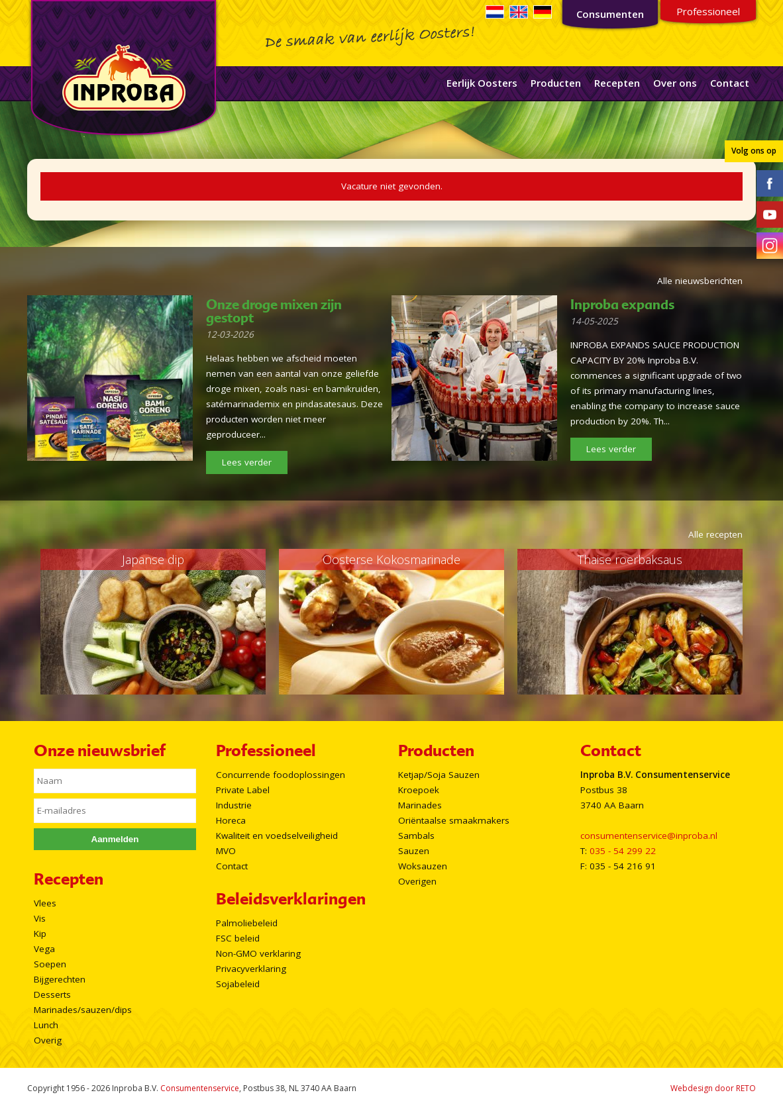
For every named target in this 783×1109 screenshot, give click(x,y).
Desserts (52, 994)
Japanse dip (153, 559)
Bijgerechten (59, 979)
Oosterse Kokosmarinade (391, 559)
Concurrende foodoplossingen (280, 775)
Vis (40, 918)
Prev (57, 621)
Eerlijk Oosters (481, 82)
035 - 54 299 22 (623, 851)
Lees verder (247, 462)
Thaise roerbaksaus (630, 559)
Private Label (243, 790)
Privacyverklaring (251, 969)
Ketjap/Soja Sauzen (439, 775)
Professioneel (708, 11)
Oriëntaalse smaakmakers (453, 820)
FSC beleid (238, 938)
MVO (226, 851)
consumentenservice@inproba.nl (648, 836)
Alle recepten (715, 534)
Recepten (617, 82)
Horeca (231, 820)
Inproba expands (622, 305)
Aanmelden (115, 839)
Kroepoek (418, 790)
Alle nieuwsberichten (700, 281)
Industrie (234, 805)
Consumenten (610, 14)
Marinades (420, 805)
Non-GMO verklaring (258, 953)
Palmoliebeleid (247, 923)
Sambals (416, 836)
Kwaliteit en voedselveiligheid (277, 836)
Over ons (675, 82)
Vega (44, 949)
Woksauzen (422, 866)
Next (725, 621)
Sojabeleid (238, 984)
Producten (556, 82)
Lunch (46, 1025)
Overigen (417, 881)
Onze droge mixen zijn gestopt (274, 311)
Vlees (45, 903)
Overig (48, 1040)
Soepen (50, 964)
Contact (729, 82)
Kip (40, 934)
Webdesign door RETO (713, 1088)
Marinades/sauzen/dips (83, 1010)
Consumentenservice (199, 1088)
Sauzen (413, 851)
